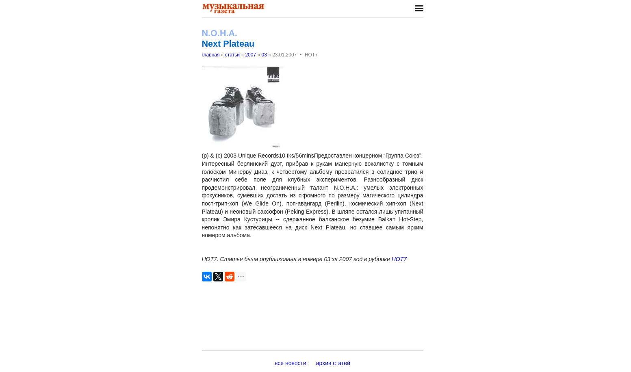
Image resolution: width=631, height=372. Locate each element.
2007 (250, 55)
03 (264, 55)
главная (211, 55)
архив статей (333, 363)
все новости (290, 363)
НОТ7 (399, 259)
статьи (232, 55)
